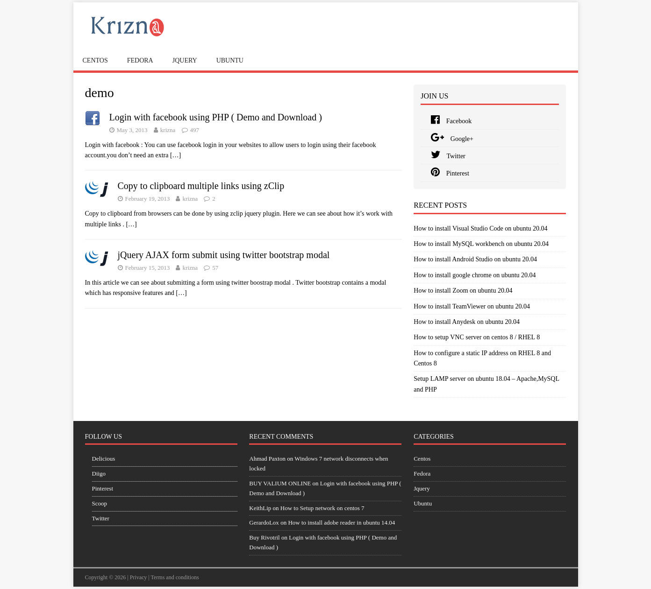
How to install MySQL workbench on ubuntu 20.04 (481, 243)
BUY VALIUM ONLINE (280, 483)
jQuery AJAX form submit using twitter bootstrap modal (224, 255)
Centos (95, 60)
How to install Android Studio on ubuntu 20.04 (475, 259)
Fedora (140, 60)
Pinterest (450, 173)
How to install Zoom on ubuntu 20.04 (463, 290)
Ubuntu (229, 60)
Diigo (99, 473)
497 (195, 129)
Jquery (184, 60)
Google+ (452, 138)
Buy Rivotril (264, 537)
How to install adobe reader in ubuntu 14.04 (341, 522)
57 (215, 267)
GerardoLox (264, 522)
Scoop (99, 503)
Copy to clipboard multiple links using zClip (201, 186)
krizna (167, 129)
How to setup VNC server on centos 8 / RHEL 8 (477, 337)
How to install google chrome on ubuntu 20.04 (475, 275)
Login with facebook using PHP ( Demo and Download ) (215, 117)
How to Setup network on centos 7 (322, 508)
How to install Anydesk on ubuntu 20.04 (467, 321)
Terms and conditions (175, 577)
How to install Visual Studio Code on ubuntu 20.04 (480, 228)
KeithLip (260, 508)
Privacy (138, 577)
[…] (175, 155)
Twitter (448, 156)
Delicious (103, 458)
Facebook (451, 121)
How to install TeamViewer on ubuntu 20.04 (472, 306)
